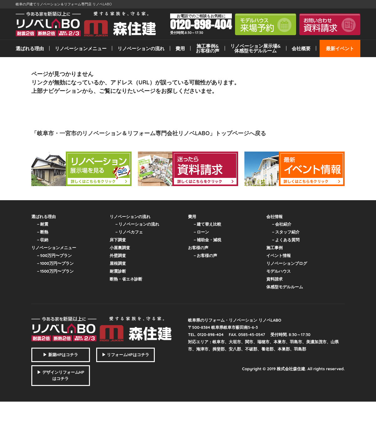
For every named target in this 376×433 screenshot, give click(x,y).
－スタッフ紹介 (285, 231)
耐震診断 (118, 271)
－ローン (201, 231)
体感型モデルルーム (284, 286)
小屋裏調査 (120, 247)
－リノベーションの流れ (136, 224)
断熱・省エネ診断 (126, 278)
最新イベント (340, 48)
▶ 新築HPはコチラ (60, 354)
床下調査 (118, 239)
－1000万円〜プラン (55, 263)
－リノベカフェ (128, 231)
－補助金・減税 (207, 239)
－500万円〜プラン (54, 255)
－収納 (42, 239)
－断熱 (42, 231)
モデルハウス (278, 271)
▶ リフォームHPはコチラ (125, 354)
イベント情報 (278, 255)
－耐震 (42, 224)
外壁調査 (118, 255)
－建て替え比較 (207, 224)
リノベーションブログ (286, 263)
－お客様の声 (205, 255)
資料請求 (274, 278)
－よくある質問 (285, 239)
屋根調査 (118, 263)
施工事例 (274, 247)
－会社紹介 (281, 224)
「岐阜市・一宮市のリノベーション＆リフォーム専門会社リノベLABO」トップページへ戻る (148, 133)
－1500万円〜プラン (55, 271)
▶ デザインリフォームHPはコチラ (60, 375)
